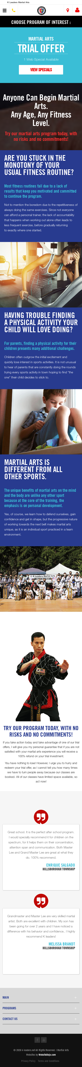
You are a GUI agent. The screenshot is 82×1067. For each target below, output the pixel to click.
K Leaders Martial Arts (18, 2)
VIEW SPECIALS (41, 69)
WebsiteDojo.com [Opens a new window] (47, 1054)
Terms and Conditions (48, 1061)
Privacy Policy (28, 1061)
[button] (41, 10)
